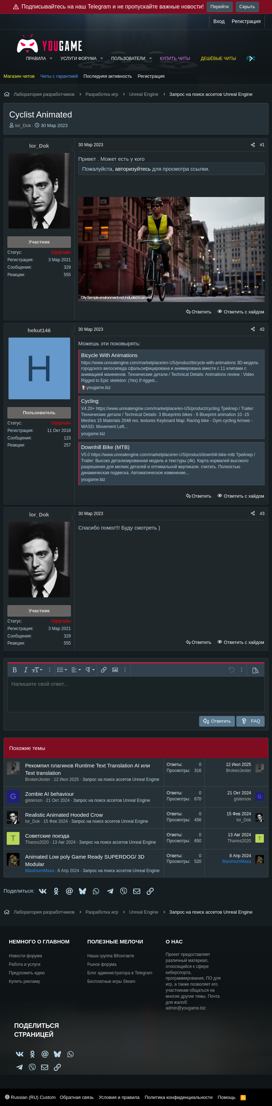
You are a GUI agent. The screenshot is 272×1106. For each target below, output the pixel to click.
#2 (262, 329)
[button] (51, 59)
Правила (36, 58)
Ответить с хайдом (243, 311)
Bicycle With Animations (109, 355)
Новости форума (25, 955)
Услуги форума (79, 58)
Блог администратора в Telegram (119, 972)
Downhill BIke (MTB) (105, 447)
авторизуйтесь (133, 169)
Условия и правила (119, 1097)
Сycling (89, 401)
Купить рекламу (24, 981)
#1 (262, 144)
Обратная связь (77, 1097)
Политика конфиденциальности (178, 1097)
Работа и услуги (24, 964)
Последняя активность (108, 76)
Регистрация (151, 76)
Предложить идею (27, 972)
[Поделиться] (252, 145)
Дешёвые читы (218, 58)
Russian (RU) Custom (30, 1097)
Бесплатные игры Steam (111, 981)
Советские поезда (47, 836)
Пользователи (128, 58)
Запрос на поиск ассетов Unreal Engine (121, 779)
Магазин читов (19, 76)
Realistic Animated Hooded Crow (64, 815)
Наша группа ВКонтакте (110, 955)
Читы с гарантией (59, 76)
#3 (262, 513)
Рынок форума (101, 964)
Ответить (201, 311)
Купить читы (175, 58)
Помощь (227, 1097)
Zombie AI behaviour (49, 794)
